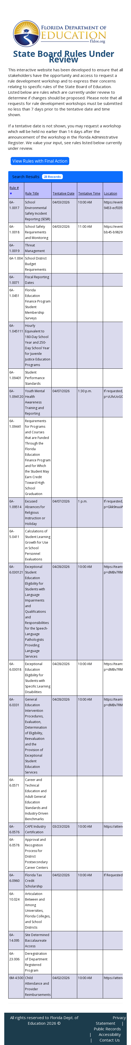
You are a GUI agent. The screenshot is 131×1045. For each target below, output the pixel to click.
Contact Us (110, 1040)
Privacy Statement (111, 1020)
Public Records (107, 1028)
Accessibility (110, 1034)
